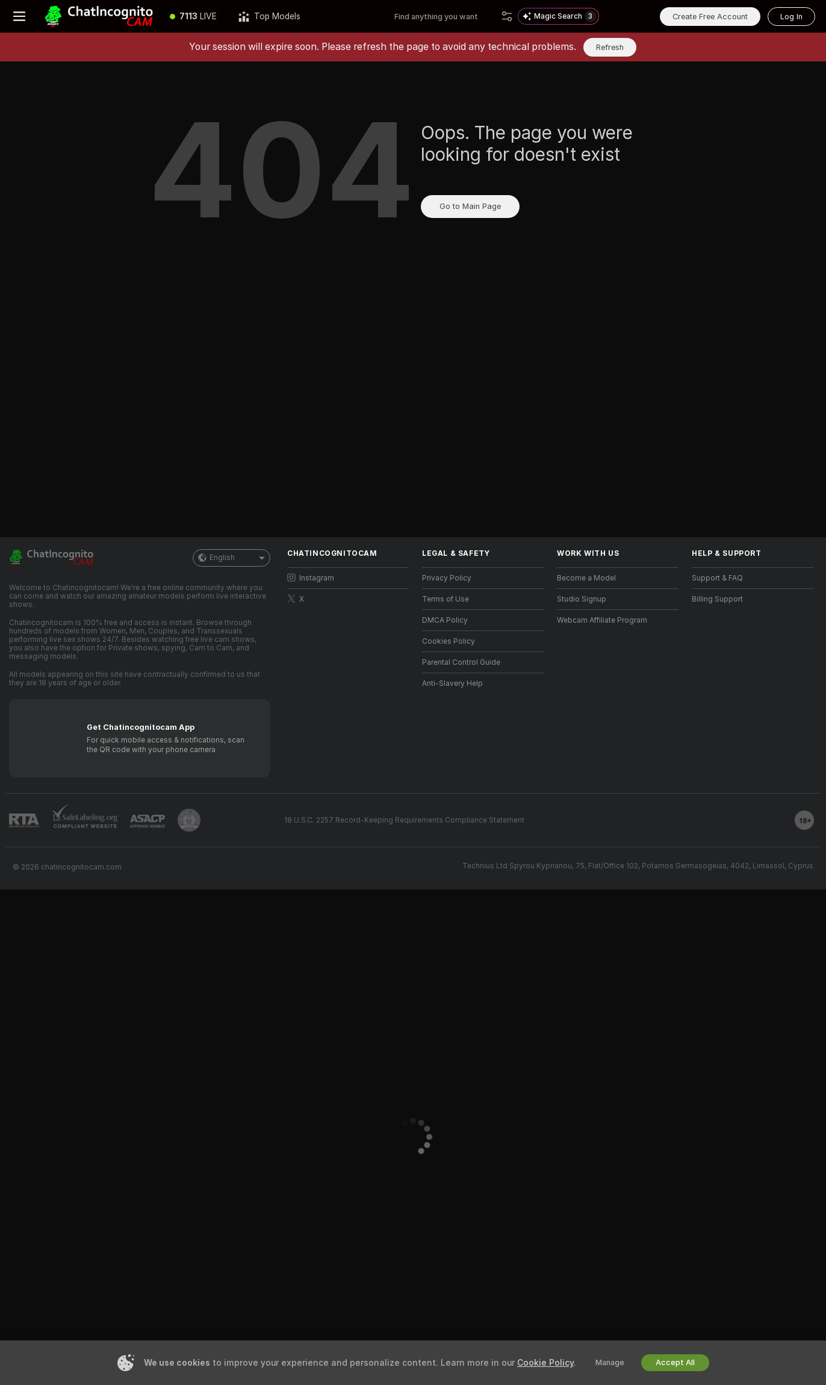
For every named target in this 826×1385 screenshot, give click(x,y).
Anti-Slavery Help (452, 683)
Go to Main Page (470, 206)
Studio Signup (581, 599)
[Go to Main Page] (99, 16)
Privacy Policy (446, 578)
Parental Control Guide (461, 662)
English (231, 557)
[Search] (506, 16)
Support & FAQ (717, 578)
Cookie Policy (545, 1363)
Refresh (610, 47)
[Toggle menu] (19, 16)
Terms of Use (445, 599)
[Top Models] (269, 16)
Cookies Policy (448, 641)
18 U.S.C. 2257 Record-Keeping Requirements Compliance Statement (404, 820)
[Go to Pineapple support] (189, 820)
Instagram (310, 577)
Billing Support (717, 599)
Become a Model (586, 578)
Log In (791, 16)
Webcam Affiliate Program (602, 620)
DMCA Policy (445, 620)
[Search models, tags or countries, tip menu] (445, 16)
